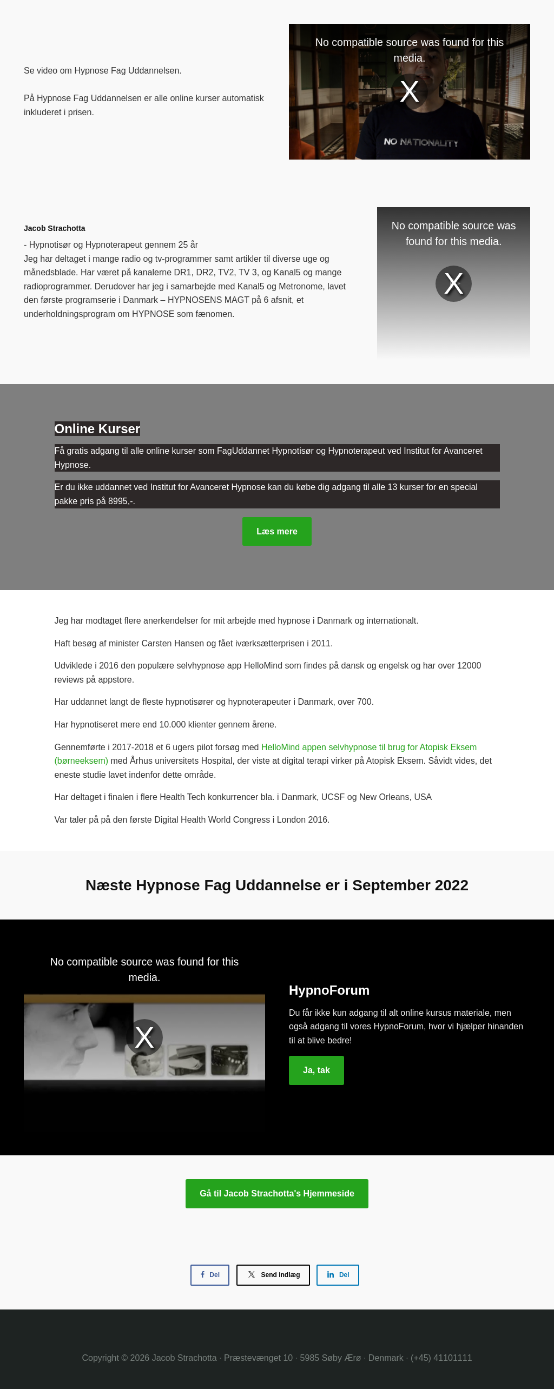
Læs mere (277, 531)
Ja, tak (316, 1070)
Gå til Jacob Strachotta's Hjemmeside (277, 1193)
